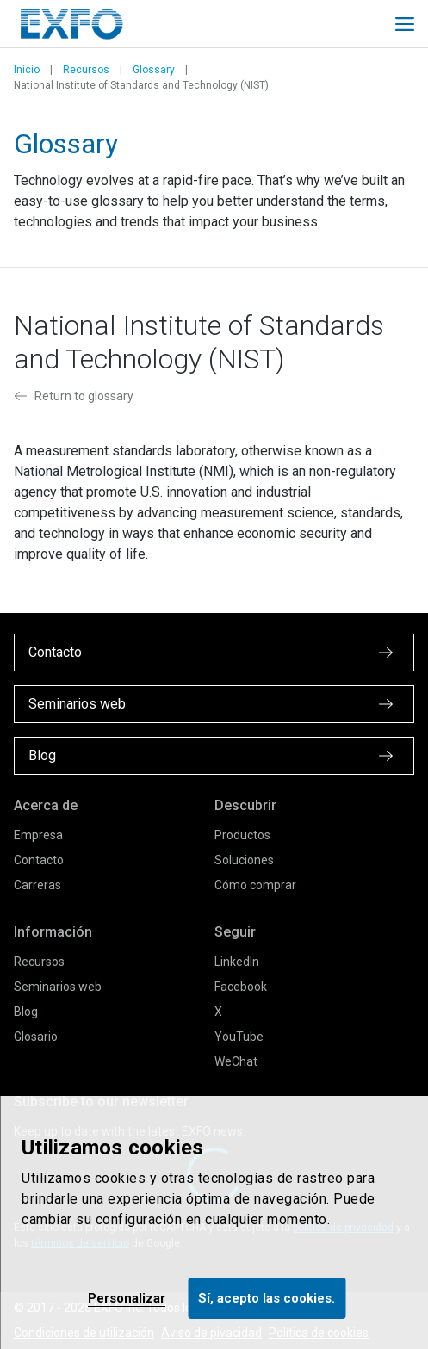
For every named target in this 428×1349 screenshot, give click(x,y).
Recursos (86, 70)
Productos (242, 835)
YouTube (239, 1036)
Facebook (240, 986)
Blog (26, 1011)
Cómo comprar (255, 885)
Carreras (37, 885)
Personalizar (126, 1298)
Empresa (38, 835)
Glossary (154, 70)
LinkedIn (236, 961)
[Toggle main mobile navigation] (404, 24)
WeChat (235, 1061)
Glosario (36, 1036)
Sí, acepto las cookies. (266, 1298)
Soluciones (244, 860)
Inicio (27, 70)
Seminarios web (58, 986)
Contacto (39, 860)
